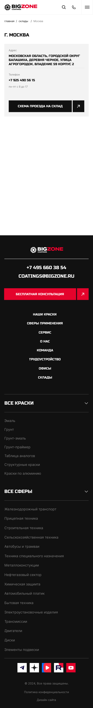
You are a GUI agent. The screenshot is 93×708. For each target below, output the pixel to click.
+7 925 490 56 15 (22, 80)
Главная (9, 21)
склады (23, 21)
